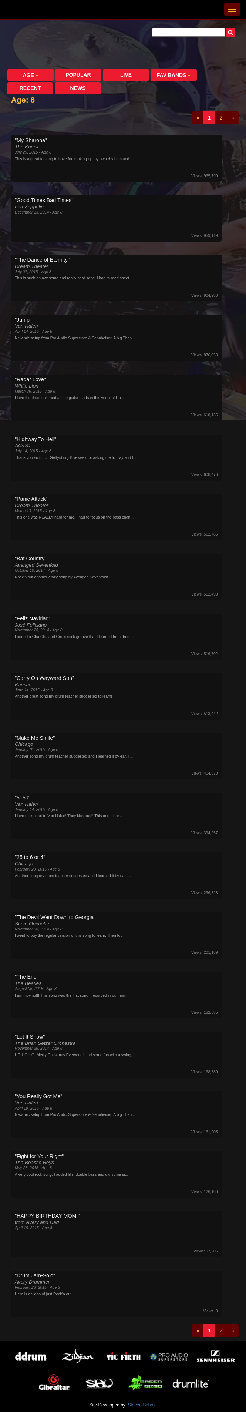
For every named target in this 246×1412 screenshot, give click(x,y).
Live (126, 75)
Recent (30, 88)
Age (30, 75)
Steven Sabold (142, 1405)
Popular (78, 75)
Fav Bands (174, 75)
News (78, 88)
